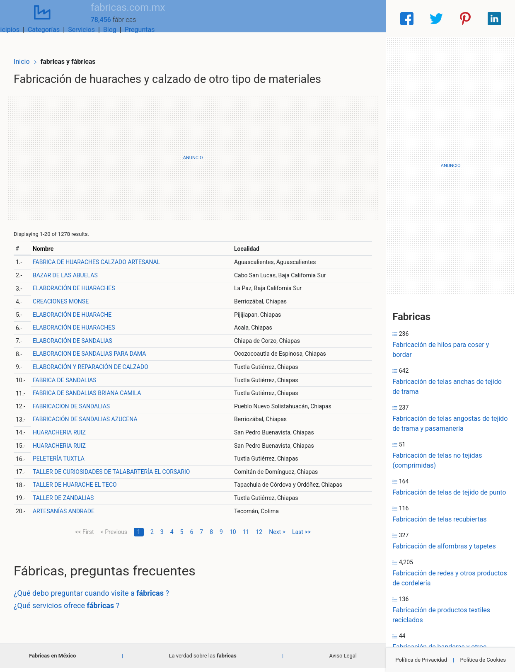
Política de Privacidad (421, 660)
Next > (277, 535)
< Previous (114, 535)
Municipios (228, 18)
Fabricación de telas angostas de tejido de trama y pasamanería (450, 423)
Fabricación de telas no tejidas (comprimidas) (437, 460)
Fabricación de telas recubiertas (439, 519)
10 (233, 535)
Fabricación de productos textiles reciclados (441, 615)
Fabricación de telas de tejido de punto (449, 492)
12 (259, 535)
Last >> (301, 535)
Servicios (306, 18)
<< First (84, 535)
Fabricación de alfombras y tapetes (444, 546)
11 (246, 535)
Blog (334, 18)
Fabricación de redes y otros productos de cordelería (449, 578)
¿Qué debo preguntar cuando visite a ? (103, 597)
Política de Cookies (483, 660)
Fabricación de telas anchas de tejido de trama (447, 386)
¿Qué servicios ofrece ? (79, 609)
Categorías (269, 18)
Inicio (34, 49)
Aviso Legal (343, 660)
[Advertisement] (193, 162)
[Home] (32, 18)
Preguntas (365, 18)
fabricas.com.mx (107, 13)
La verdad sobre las (202, 660)
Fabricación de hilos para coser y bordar (440, 350)
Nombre (54, 252)
